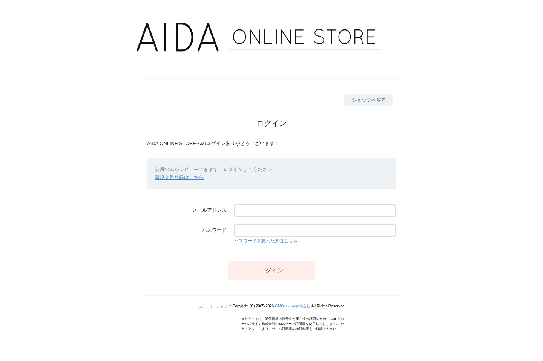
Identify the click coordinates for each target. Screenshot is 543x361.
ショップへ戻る (369, 100)
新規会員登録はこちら (179, 177)
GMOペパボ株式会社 (292, 306)
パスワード (214, 230)
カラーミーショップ (215, 306)
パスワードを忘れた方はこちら (266, 240)
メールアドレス (209, 210)
